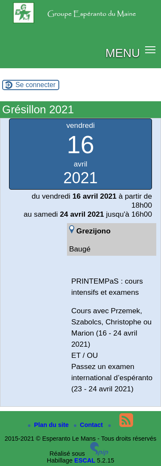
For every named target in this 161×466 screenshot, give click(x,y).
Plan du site (49, 424)
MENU (122, 53)
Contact (89, 424)
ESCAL (84, 460)
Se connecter (35, 84)
